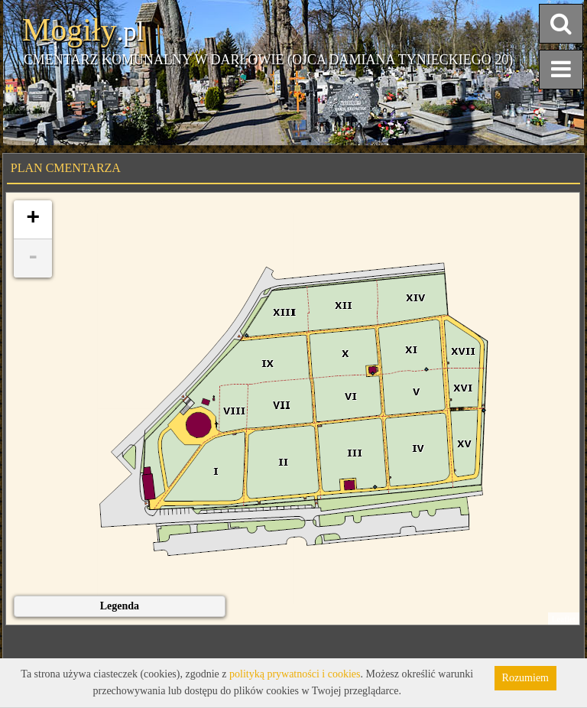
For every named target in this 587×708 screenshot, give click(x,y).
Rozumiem (525, 678)
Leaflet (564, 618)
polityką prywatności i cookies (294, 674)
